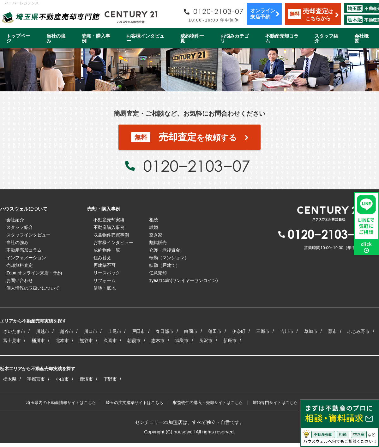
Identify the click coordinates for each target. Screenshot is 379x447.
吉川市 (286, 331)
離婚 (153, 227)
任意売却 (158, 272)
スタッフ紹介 (326, 38)
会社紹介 (15, 219)
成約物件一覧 (192, 38)
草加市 (310, 331)
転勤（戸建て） (164, 265)
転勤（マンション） (169, 257)
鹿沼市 (86, 379)
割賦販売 (158, 242)
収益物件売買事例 (111, 234)
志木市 (158, 340)
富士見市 (12, 340)
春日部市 (164, 331)
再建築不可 (104, 265)
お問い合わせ (19, 280)
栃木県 (9, 379)
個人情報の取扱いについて (32, 288)
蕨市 (332, 331)
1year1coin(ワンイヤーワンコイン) (183, 280)
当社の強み (55, 38)
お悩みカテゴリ (234, 38)
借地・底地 (104, 288)
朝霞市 (134, 340)
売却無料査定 (19, 265)
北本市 (62, 340)
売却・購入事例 (96, 38)
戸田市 (138, 331)
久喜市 (110, 340)
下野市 (110, 379)
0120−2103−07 (196, 166)
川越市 (42, 331)
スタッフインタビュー (28, 234)
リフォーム (104, 280)
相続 (153, 219)
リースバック (106, 272)
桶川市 (38, 340)
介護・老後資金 (164, 250)
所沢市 (206, 340)
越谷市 (66, 331)
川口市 (90, 331)
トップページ (18, 38)
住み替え (102, 257)
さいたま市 (14, 331)
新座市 (230, 340)
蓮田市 (214, 331)
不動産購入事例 (108, 227)
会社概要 (361, 38)
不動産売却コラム (281, 38)
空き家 (155, 234)
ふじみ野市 (358, 331)
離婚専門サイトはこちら (275, 403)
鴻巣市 (182, 340)
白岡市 (190, 331)
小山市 (62, 379)
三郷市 (262, 331)
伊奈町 (238, 331)
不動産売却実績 (108, 219)
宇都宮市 (36, 379)
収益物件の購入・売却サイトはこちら (208, 403)
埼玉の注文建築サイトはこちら (134, 403)
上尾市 (114, 331)
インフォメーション (26, 257)
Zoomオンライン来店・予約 (34, 272)
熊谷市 (86, 340)
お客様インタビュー (145, 38)
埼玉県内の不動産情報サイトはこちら (61, 403)
